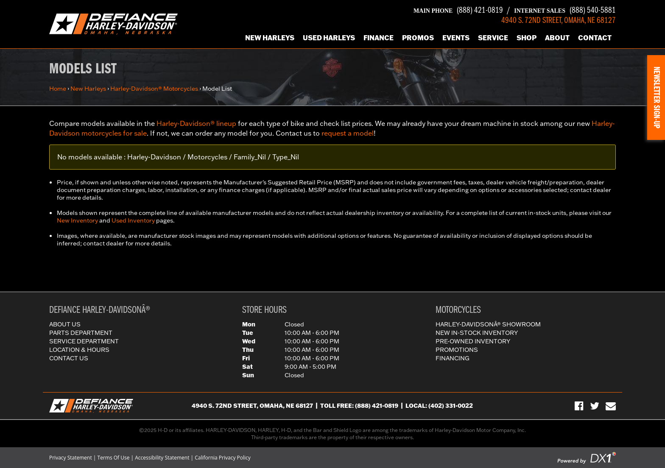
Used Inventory (133, 220)
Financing (452, 358)
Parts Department (80, 333)
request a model (347, 133)
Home (57, 88)
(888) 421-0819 (458, 10)
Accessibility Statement (162, 457)
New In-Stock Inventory (477, 333)
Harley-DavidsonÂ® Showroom (488, 324)
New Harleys (269, 37)
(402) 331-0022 (450, 406)
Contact (595, 37)
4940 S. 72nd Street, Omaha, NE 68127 (252, 406)
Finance (378, 37)
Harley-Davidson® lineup (196, 123)
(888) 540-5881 (565, 10)
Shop (526, 37)
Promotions (457, 350)
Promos (418, 37)
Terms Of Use (114, 457)
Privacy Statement (70, 457)
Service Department (84, 341)
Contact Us (68, 358)
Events (455, 37)
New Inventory (77, 220)
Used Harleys (329, 37)
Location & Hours (79, 350)
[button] (656, 97)
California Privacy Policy (223, 457)
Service (493, 37)
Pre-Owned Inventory (473, 341)
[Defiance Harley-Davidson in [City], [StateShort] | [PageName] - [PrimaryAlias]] (113, 23)
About (557, 37)
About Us (65, 324)
